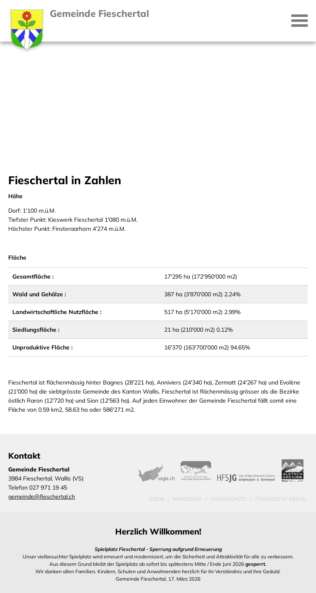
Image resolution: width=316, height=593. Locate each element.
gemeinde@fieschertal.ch (41, 496)
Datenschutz (229, 499)
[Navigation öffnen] (299, 20)
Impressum (187, 499)
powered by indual (281, 499)
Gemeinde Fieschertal (99, 13)
